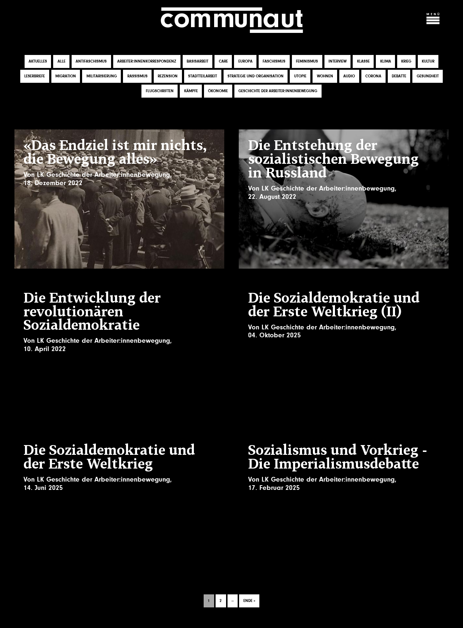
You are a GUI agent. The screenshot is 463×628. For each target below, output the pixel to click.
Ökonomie (218, 91)
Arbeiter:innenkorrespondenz (146, 61)
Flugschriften (160, 91)
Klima (385, 61)
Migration (65, 76)
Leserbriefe (34, 76)
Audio (349, 76)
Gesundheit (428, 76)
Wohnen (325, 76)
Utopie (300, 76)
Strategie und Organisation (256, 76)
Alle (61, 61)
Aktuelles (38, 61)
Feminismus (307, 61)
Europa (245, 61)
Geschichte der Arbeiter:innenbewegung (277, 91)
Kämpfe (191, 91)
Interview (337, 61)
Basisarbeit (197, 61)
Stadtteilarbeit (202, 76)
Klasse (363, 61)
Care (223, 61)
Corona (373, 76)
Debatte (399, 76)
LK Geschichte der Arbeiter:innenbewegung (103, 175)
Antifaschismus (91, 61)
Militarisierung (101, 76)
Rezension (168, 76)
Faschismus (274, 61)
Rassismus (137, 76)
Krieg (406, 61)
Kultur (428, 61)
